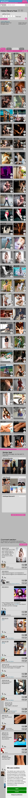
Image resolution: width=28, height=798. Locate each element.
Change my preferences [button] (16, 794)
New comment (23, 544)
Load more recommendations (18, 514)
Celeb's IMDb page (5, 21)
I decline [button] (17, 791)
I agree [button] (16, 788)
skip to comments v (22, 449)
